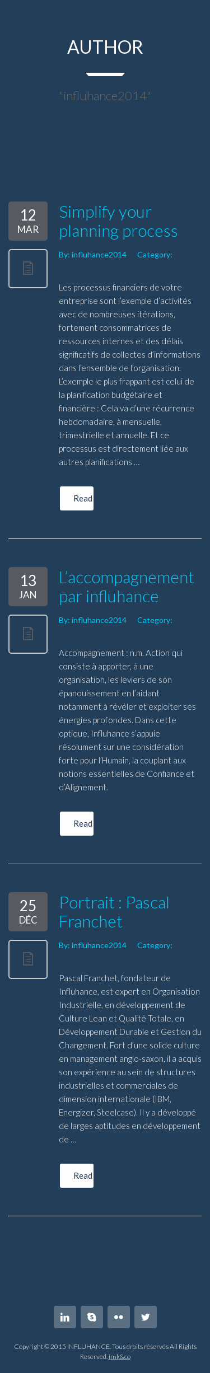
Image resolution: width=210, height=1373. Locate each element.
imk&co (119, 1356)
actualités (76, 633)
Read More (84, 498)
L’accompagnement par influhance (126, 586)
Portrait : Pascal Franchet (114, 911)
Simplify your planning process (118, 220)
